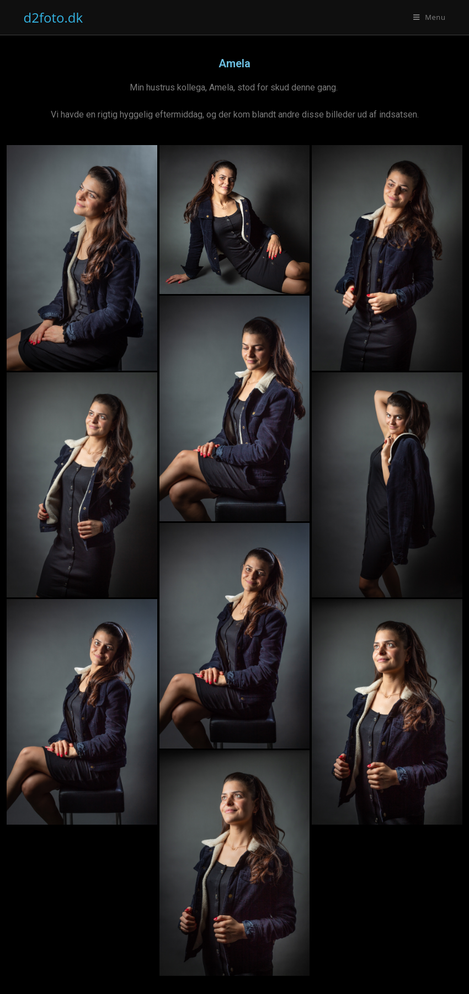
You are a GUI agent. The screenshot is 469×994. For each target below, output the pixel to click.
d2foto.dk (53, 17)
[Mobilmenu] (429, 17)
